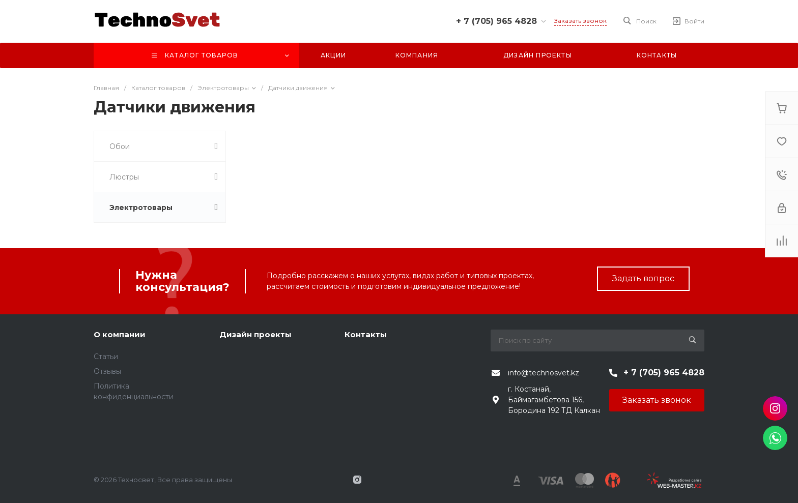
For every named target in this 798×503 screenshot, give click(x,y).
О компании (120, 334)
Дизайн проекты (255, 334)
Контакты (366, 334)
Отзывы (107, 371)
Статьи (106, 356)
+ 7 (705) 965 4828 (496, 21)
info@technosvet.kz (543, 372)
